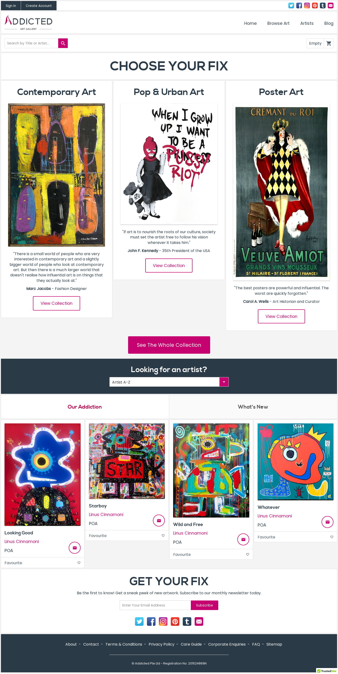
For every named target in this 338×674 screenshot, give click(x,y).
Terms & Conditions (123, 644)
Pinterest (315, 5)
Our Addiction (85, 407)
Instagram (307, 5)
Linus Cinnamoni (22, 541)
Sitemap (274, 644)
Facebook (299, 5)
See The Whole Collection (169, 345)
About (71, 644)
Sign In (11, 6)
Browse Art (278, 23)
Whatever (269, 507)
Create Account (39, 6)
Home (250, 23)
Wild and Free (188, 525)
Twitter (291, 5)
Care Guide (191, 644)
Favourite (43, 563)
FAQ (256, 644)
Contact (330, 5)
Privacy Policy (161, 644)
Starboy (98, 506)
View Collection (57, 303)
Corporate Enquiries (227, 644)
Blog (328, 23)
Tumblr (323, 5)
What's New (253, 407)
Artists (307, 23)
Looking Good (19, 533)
